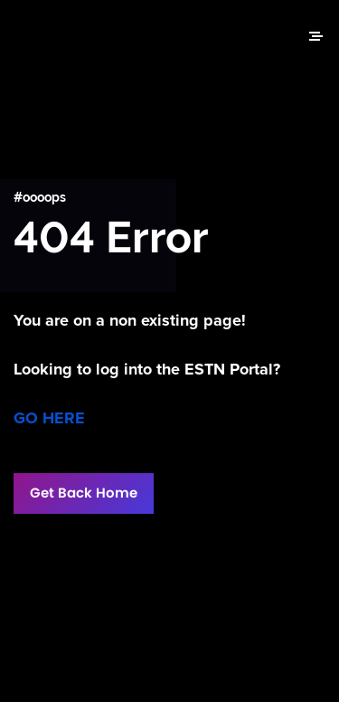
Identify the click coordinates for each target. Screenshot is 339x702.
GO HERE (49, 418)
